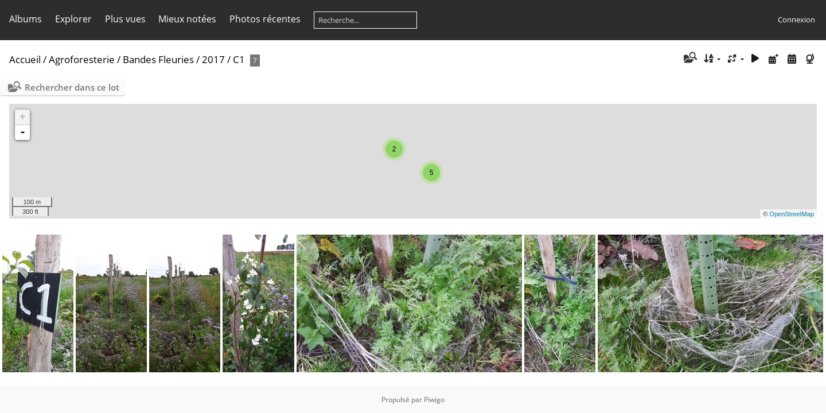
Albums (25, 19)
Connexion (796, 19)
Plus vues (125, 19)
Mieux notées (187, 19)
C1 (239, 59)
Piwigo (434, 399)
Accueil (25, 59)
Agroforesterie (82, 59)
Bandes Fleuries (158, 59)
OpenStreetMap (791, 214)
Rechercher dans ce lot (72, 87)
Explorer (73, 19)
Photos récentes (265, 19)
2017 (213, 59)
